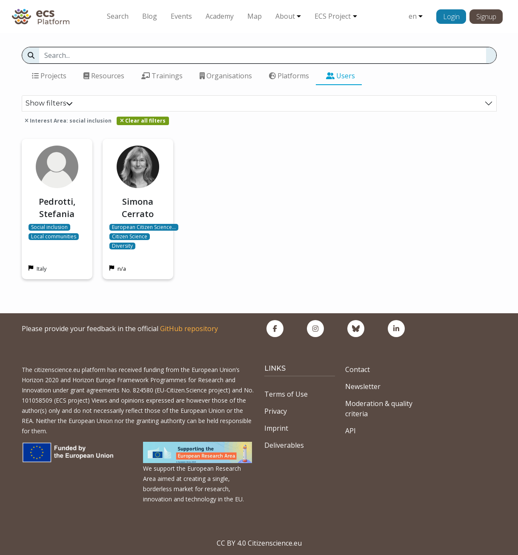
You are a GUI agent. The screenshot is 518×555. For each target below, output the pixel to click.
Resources (103, 75)
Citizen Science (129, 236)
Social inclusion (49, 227)
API (350, 430)
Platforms (289, 75)
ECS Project (333, 16)
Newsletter (363, 386)
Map (254, 16)
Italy (41, 268)
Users (340, 75)
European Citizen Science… (144, 227)
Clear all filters (143, 120)
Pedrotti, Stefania (57, 208)
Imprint (276, 428)
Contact (357, 369)
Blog (149, 16)
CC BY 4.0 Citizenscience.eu (259, 543)
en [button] (413, 16)
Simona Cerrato (138, 208)
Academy (220, 16)
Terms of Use (286, 394)
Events (181, 16)
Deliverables (284, 445)
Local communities (53, 236)
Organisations (226, 75)
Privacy (275, 411)
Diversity (122, 246)
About (285, 16)
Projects (49, 75)
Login (451, 16)
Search (118, 16)
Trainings (162, 75)
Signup (486, 16)
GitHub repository (189, 328)
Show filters (49, 103)
